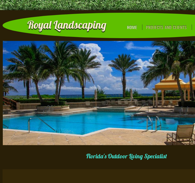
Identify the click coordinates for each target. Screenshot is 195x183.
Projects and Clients (166, 27)
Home (132, 27)
